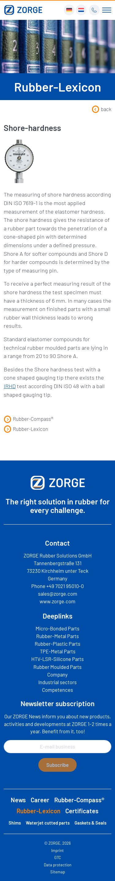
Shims (15, 822)
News (18, 799)
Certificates (81, 810)
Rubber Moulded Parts (57, 667)
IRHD (10, 386)
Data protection (57, 864)
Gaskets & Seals (90, 822)
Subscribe (57, 765)
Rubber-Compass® (28, 419)
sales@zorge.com (57, 593)
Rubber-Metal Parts (57, 636)
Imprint (57, 850)
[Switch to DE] (69, 10)
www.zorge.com (57, 601)
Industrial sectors (57, 682)
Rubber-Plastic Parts (57, 644)
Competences (57, 690)
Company (57, 674)
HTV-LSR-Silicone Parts (57, 659)
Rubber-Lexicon (26, 429)
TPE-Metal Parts (57, 651)
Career (40, 799)
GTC (57, 857)
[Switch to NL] (81, 10)
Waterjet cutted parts (48, 822)
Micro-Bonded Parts (57, 628)
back (101, 109)
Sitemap (57, 871)
